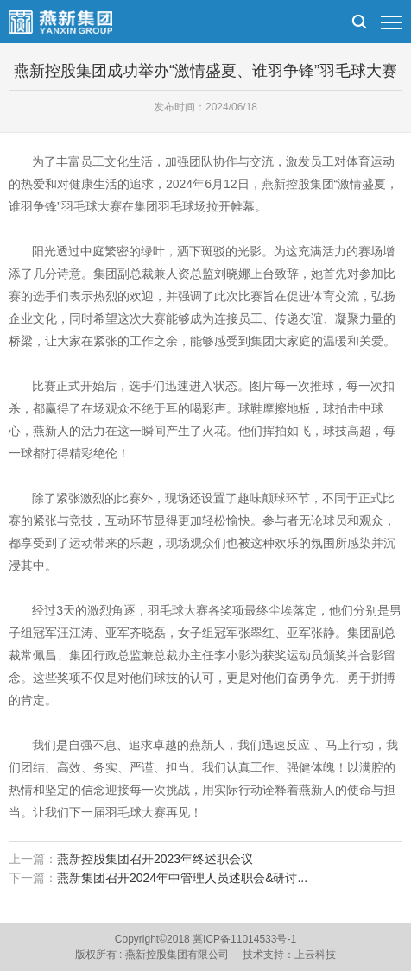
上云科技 (315, 955)
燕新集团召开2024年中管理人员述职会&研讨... (182, 878)
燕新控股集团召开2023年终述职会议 (155, 859)
